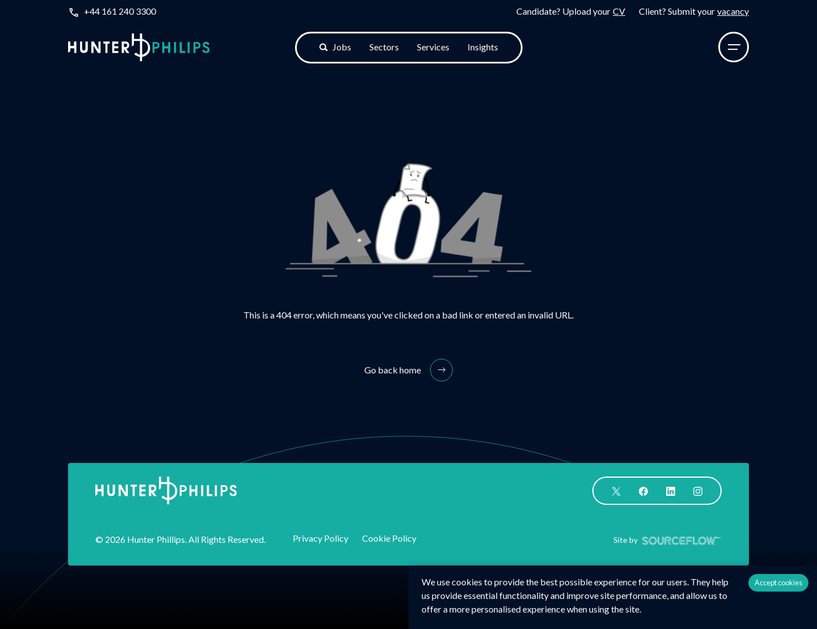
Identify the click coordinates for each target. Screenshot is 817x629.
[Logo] (139, 47)
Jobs (335, 46)
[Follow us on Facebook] (643, 489)
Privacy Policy (320, 538)
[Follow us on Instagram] (697, 489)
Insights (483, 46)
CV (619, 11)
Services (433, 46)
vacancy (733, 11)
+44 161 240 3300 (120, 11)
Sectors (384, 46)
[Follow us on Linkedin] (670, 489)
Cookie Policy (389, 538)
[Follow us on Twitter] (616, 489)
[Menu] (733, 47)
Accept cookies (778, 582)
